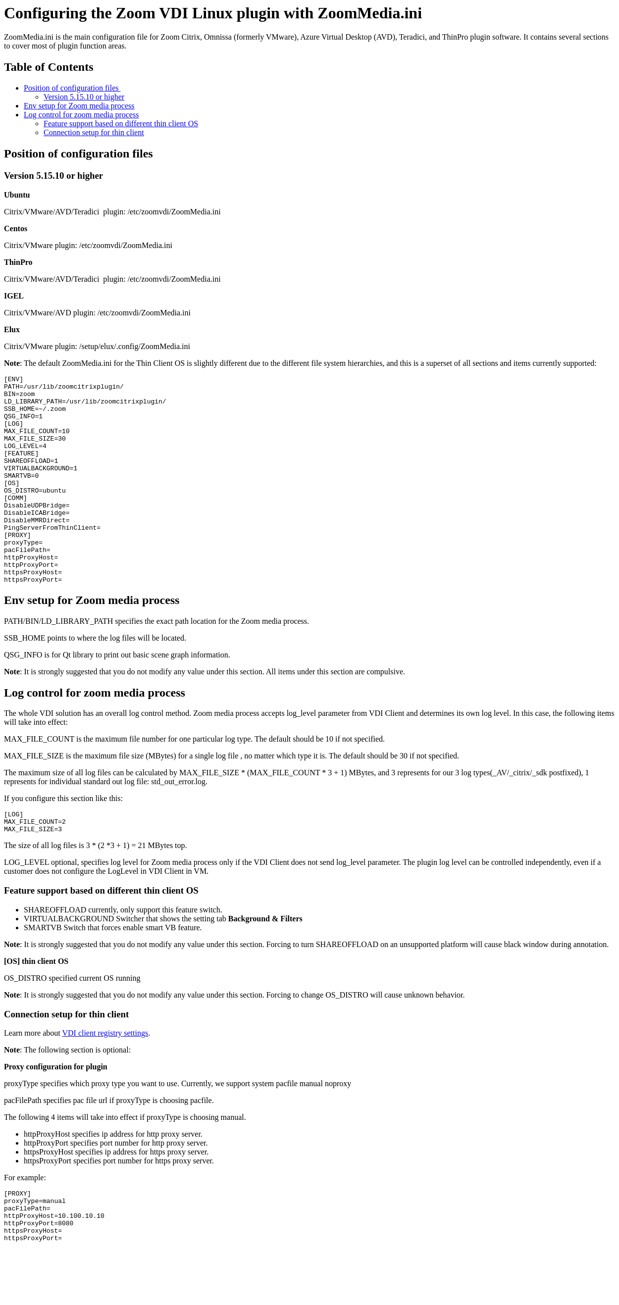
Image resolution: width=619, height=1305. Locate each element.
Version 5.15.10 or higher (84, 97)
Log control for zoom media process (81, 114)
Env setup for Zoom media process (79, 105)
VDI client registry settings (105, 1079)
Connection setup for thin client (94, 132)
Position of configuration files (72, 88)
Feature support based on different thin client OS (121, 123)
